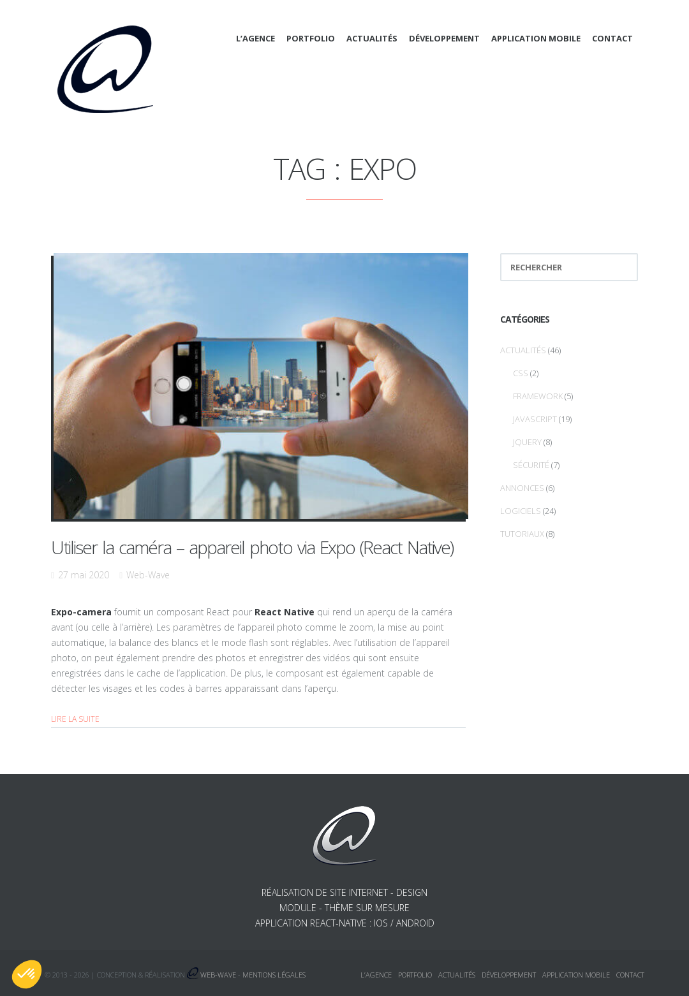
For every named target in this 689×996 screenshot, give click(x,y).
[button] (26, 974)
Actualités (371, 38)
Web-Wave (148, 575)
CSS (520, 373)
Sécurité (531, 465)
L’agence (255, 38)
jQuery (527, 442)
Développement (444, 38)
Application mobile (536, 38)
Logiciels (520, 510)
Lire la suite (75, 719)
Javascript (535, 419)
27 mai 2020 (83, 575)
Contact (612, 38)
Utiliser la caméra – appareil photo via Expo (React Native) (252, 547)
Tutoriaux (522, 533)
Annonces (522, 488)
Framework (538, 396)
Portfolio (310, 38)
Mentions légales (274, 974)
